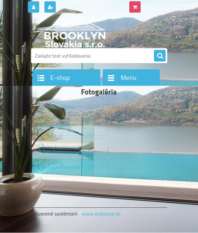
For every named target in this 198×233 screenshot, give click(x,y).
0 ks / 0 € (151, 8)
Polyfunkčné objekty (65, 147)
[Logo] (75, 31)
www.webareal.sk (101, 213)
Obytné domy (59, 127)
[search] (160, 56)
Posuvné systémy (63, 167)
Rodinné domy (60, 107)
